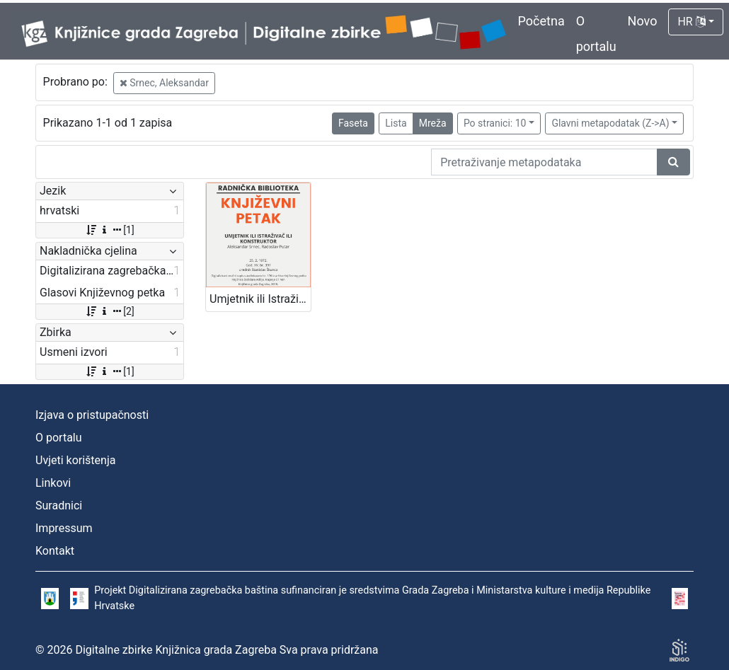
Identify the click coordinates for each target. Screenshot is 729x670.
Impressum (64, 528)
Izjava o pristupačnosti (92, 415)
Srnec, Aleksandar (164, 82)
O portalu (58, 437)
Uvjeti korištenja (75, 460)
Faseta (353, 123)
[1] (109, 230)
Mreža (433, 123)
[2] (109, 311)
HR (691, 21)
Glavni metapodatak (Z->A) (610, 123)
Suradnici (58, 505)
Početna (541, 20)
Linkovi (53, 483)
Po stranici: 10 (495, 123)
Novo (643, 20)
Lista (395, 123)
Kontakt (54, 551)
